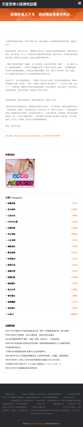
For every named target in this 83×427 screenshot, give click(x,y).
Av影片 (43, 314)
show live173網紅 (69, 407)
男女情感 (43, 234)
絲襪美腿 (43, 203)
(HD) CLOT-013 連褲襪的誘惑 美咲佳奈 (21, 368)
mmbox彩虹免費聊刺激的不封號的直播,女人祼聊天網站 (49, 410)
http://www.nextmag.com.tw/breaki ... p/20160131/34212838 (37, 136)
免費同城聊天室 (58, 404)
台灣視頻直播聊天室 (54, 394)
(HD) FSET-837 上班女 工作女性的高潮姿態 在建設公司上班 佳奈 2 (32, 360)
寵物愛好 (43, 283)
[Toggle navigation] (79, 3)
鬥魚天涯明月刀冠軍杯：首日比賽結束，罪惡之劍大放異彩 (29, 335)
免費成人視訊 (10, 394)
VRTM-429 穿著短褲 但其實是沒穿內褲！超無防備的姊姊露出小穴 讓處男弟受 (37, 343)
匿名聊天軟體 (28, 401)
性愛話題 (43, 228)
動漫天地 (43, 265)
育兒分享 (43, 289)
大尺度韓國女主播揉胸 (15, 397)
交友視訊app (23, 410)
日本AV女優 (43, 221)
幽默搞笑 (43, 246)
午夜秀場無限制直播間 (49, 397)
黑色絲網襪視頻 (21, 407)
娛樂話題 (43, 277)
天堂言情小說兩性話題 (37, 424)
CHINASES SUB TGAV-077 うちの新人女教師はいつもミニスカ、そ (33, 364)
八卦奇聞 (43, 240)
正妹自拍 (43, 215)
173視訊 (14, 410)
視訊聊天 (43, 308)
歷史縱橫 (43, 252)
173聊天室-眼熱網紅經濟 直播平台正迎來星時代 (25, 351)
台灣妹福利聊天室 (53, 401)
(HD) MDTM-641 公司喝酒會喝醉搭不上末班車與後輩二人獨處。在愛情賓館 (36, 356)
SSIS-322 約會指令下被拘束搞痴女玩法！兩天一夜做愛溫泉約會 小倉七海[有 (37, 331)
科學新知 (43, 258)
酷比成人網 (41, 394)
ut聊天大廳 (72, 404)
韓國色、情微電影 (29, 394)
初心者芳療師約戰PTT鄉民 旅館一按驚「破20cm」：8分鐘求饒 (32, 339)
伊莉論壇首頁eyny (12, 347)
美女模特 (43, 209)
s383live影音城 (68, 397)
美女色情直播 (40, 401)
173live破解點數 (21, 404)
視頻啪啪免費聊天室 (32, 397)
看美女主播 (41, 404)
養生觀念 (43, 295)
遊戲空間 (43, 271)
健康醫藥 (43, 302)
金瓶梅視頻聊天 (16, 401)
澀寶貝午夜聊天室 (39, 407)
